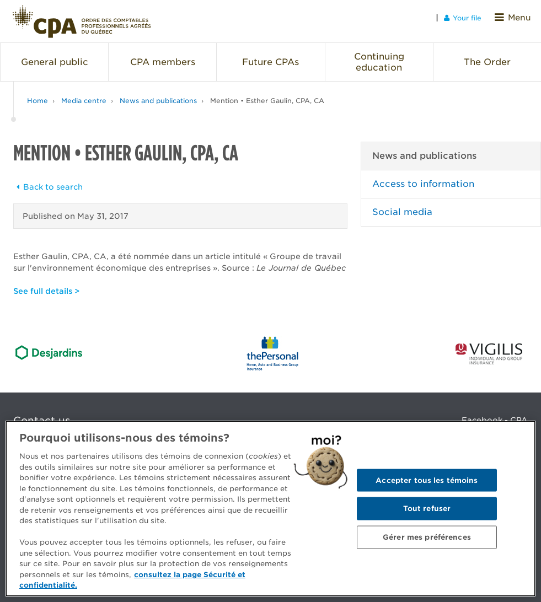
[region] (270, 508)
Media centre (83, 93)
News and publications (158, 93)
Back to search (48, 179)
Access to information (423, 176)
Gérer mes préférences (427, 537)
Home (37, 93)
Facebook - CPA (495, 413)
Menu (515, 17)
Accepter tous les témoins (427, 480)
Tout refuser (427, 508)
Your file (468, 17)
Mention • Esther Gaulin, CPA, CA (267, 93)
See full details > (46, 284)
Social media (402, 205)
